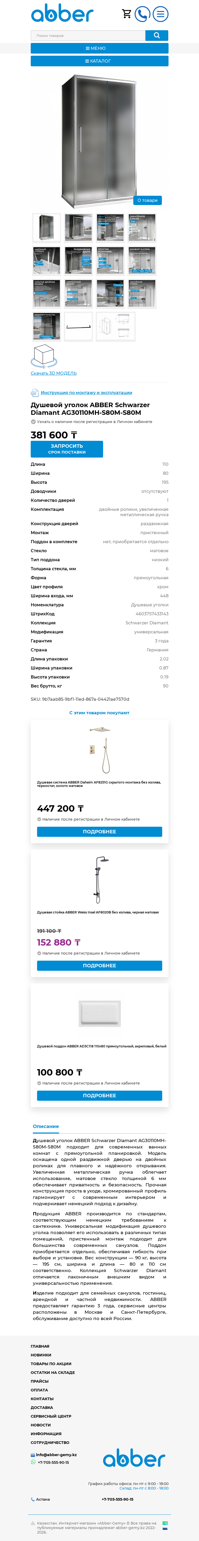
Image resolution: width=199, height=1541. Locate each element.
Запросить (67, 449)
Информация (46, 1433)
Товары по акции (51, 1363)
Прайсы (39, 1381)
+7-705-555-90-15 (53, 1462)
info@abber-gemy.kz (56, 1454)
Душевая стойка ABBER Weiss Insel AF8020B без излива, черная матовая (98, 912)
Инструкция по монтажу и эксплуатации (86, 392)
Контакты (42, 1398)
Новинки (41, 1355)
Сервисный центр (51, 1416)
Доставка (42, 1407)
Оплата (39, 1390)
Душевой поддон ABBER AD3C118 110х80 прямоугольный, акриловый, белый (101, 1046)
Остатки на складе (53, 1372)
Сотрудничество (50, 1442)
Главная (40, 1346)
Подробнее (99, 832)
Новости (41, 1425)
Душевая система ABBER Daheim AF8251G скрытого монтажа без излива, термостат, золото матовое (99, 784)
